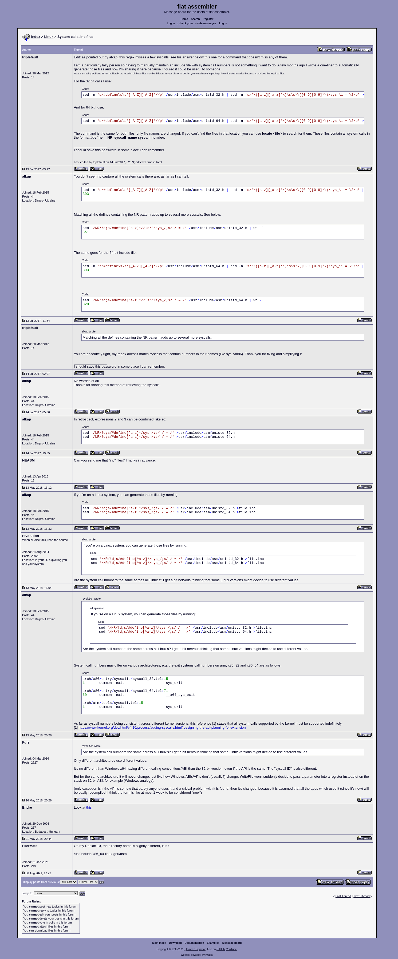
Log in (223, 23)
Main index (159, 942)
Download (175, 942)
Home (184, 19)
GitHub (220, 949)
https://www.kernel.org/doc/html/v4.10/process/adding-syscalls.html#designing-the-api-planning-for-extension (162, 727)
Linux (49, 37)
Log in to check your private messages (191, 23)
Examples (213, 942)
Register (208, 19)
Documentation (194, 942)
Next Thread (361, 896)
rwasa (209, 954)
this (89, 807)
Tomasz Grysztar (195, 949)
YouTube (231, 949)
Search (195, 19)
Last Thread (343, 896)
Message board (232, 942)
